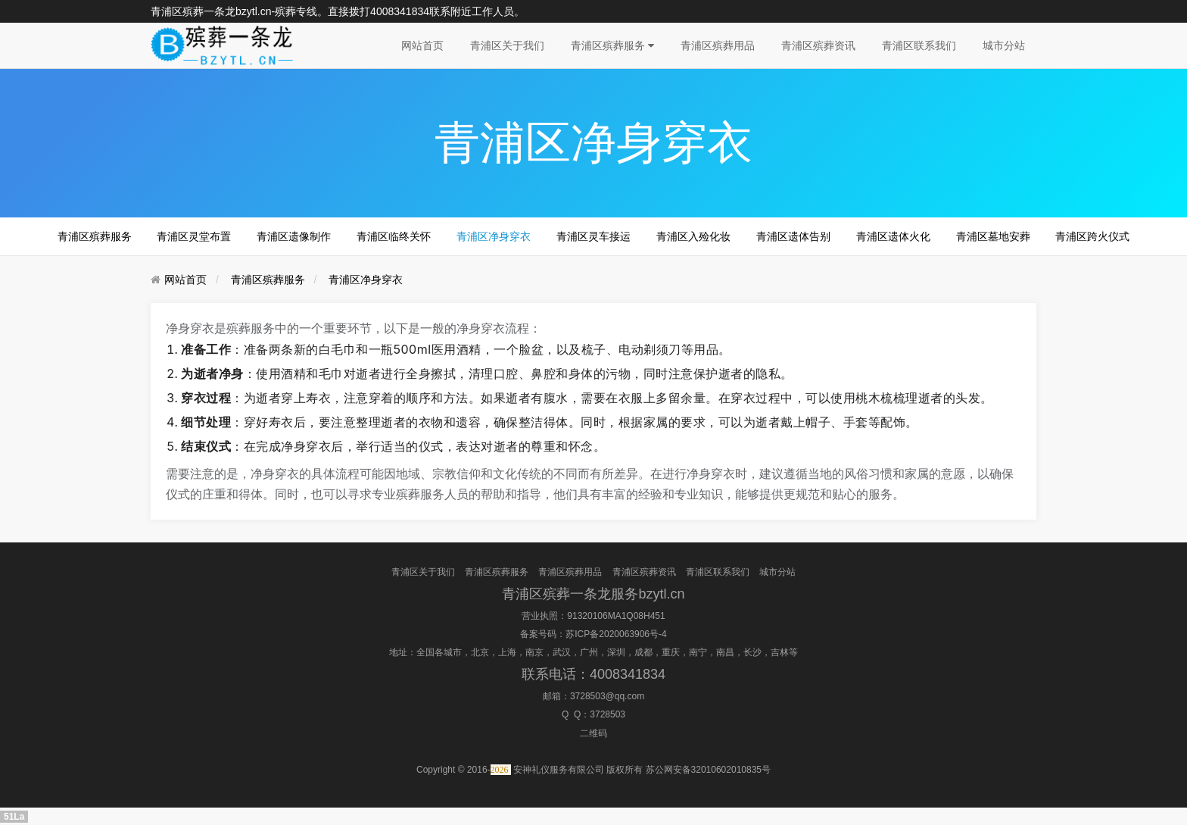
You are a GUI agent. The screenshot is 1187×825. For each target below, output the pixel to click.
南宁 (698, 652)
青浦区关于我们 (507, 45)
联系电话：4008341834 (593, 674)
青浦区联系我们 (919, 45)
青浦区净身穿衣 (493, 236)
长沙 (752, 652)
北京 (480, 652)
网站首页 (422, 45)
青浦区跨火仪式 (1092, 236)
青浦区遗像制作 (294, 236)
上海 (507, 652)
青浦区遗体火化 (893, 236)
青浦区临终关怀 (394, 236)
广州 (589, 652)
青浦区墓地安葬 (993, 236)
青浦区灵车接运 (593, 236)
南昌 (725, 652)
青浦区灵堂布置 (194, 236)
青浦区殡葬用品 (718, 45)
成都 (643, 652)
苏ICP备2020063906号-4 (615, 634)
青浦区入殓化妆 (693, 236)
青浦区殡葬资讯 (818, 45)
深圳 (616, 652)
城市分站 (1004, 45)
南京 (534, 652)
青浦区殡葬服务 (612, 45)
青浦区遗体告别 (793, 236)
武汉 (562, 652)
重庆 (671, 652)
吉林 (780, 652)
